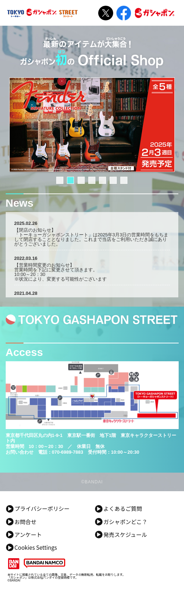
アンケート (28, 535)
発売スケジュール (125, 535)
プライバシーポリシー (42, 509)
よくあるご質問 (122, 509)
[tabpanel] (92, 125)
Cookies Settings (36, 547)
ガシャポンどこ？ (125, 522)
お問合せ (26, 522)
